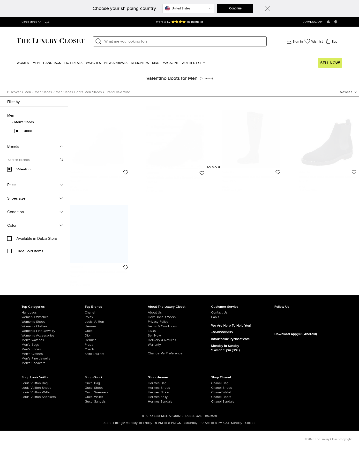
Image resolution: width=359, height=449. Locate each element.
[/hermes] (116, 326)
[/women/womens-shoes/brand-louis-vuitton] (28, 387)
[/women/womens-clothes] (53, 326)
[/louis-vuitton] (116, 321)
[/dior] (116, 335)
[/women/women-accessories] (53, 335)
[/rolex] (116, 317)
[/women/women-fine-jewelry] (53, 331)
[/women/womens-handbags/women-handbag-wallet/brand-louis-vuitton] (28, 392)
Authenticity (193, 63)
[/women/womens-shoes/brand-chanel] (217, 387)
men (27, 92)
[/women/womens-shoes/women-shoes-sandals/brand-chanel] (217, 401)
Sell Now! (330, 63)
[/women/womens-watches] (53, 317)
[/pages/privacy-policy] (179, 321)
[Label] (183, 41)
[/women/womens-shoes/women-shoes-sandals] (154, 401)
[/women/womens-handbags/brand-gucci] (91, 383)
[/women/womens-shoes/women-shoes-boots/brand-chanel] (217, 397)
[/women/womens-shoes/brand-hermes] (154, 387)
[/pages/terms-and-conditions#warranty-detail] (179, 344)
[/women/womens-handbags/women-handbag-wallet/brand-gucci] (91, 397)
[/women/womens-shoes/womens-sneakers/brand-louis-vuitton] (28, 397)
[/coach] (116, 349)
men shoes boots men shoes (79, 92)
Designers (140, 63)
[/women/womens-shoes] (53, 321)
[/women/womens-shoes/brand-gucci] (91, 387)
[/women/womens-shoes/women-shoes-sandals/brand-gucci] (91, 401)
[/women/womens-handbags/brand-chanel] (217, 383)
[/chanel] (116, 312)
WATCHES (93, 63)
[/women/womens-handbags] (53, 312)
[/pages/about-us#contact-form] (242, 312)
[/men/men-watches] (53, 340)
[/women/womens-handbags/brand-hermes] (154, 383)
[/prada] (116, 344)
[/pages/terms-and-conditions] (179, 326)
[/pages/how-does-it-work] (179, 317)
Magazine (171, 63)
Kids (155, 63)
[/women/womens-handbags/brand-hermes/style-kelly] (154, 397)
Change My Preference (165, 353)
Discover (14, 92)
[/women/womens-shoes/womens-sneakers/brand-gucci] (91, 392)
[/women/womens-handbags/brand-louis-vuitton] (28, 383)
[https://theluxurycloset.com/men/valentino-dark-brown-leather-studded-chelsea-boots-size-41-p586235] (99, 244)
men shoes (43, 92)
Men (36, 63)
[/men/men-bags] (53, 344)
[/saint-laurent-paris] (116, 354)
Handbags (52, 63)
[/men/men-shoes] (53, 349)
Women (23, 63)
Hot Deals (73, 63)
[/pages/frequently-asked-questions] (179, 331)
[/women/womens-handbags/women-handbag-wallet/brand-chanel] (217, 392)
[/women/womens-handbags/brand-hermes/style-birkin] (154, 392)
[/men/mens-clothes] (53, 354)
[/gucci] (116, 331)
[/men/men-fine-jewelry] (53, 358)
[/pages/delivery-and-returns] (179, 340)
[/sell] (179, 335)
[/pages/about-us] (179, 312)
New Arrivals (115, 63)
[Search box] (33, 160)
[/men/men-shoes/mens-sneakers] (53, 363)
